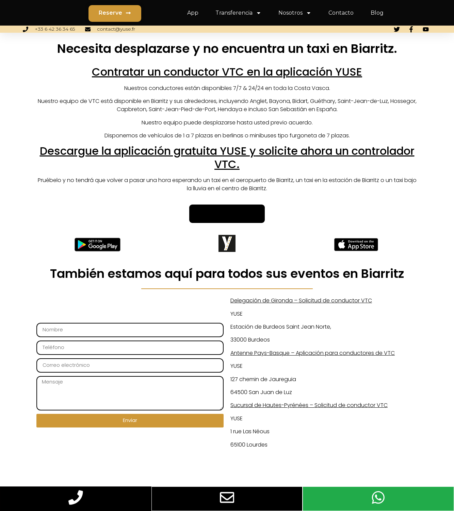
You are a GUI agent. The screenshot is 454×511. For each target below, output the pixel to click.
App (192, 13)
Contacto (341, 13)
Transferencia (238, 13)
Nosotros (294, 13)
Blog (377, 13)
